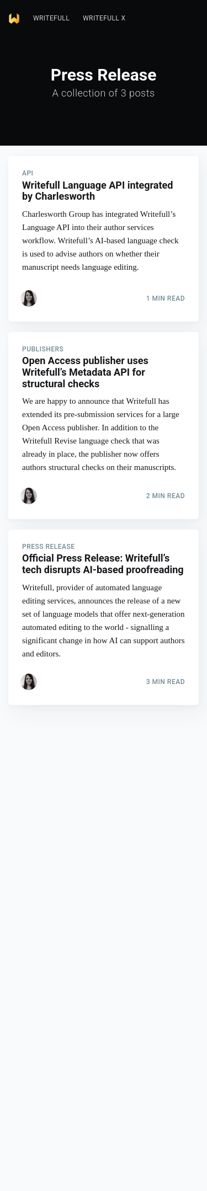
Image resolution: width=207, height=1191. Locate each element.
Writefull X (104, 18)
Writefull (51, 18)
